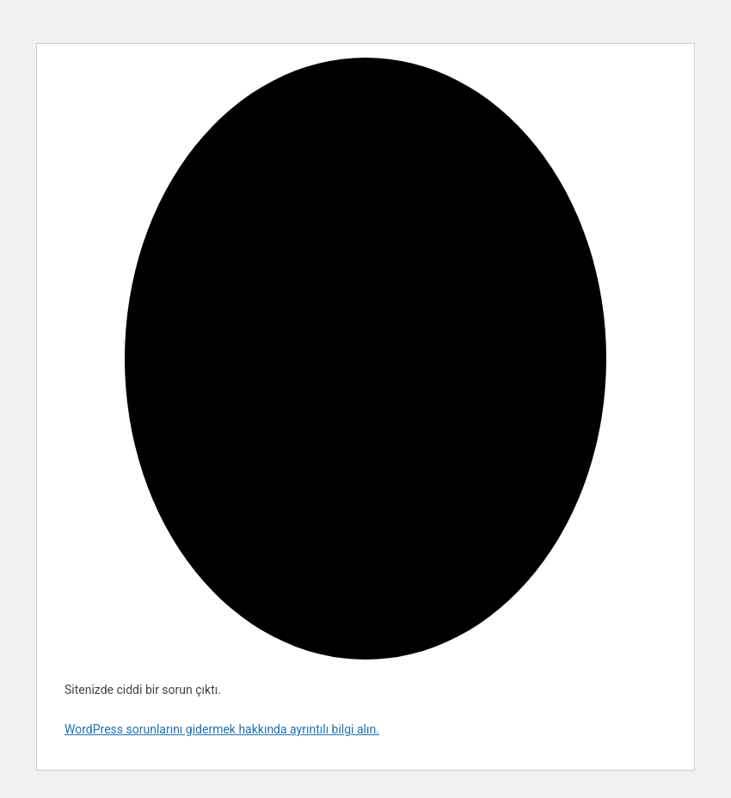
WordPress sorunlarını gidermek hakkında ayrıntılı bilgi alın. (221, 729)
